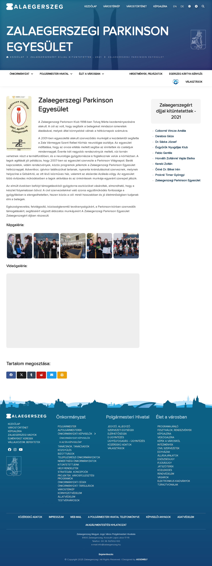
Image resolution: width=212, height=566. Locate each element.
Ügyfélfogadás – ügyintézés (126, 441)
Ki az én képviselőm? (70, 442)
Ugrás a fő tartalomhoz (197, 1)
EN (175, 6)
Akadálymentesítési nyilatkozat (106, 525)
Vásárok (163, 477)
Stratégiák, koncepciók (73, 472)
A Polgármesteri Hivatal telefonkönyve (113, 517)
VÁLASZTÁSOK (194, 82)
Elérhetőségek (117, 434)
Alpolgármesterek (70, 430)
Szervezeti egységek (121, 430)
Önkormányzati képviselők (75, 434)
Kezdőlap (90, 6)
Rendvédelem (166, 474)
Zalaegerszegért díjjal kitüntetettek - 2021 (66, 57)
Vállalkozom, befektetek (24, 442)
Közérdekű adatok (120, 445)
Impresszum (56, 517)
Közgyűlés (65, 450)
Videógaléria (166, 437)
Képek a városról (169, 441)
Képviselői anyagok (158, 517)
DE (182, 6)
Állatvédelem (66, 497)
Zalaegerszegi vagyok (22, 435)
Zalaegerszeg (34, 6)
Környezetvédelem (70, 493)
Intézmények (165, 445)
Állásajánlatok (168, 455)
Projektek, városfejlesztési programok (76, 477)
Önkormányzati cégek (72, 482)
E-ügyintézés (116, 437)
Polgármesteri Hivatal (54, 74)
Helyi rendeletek (68, 468)
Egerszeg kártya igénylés (185, 74)
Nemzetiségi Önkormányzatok (77, 461)
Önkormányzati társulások (76, 486)
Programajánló (168, 426)
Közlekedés (165, 470)
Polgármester (67, 426)
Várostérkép (111, 6)
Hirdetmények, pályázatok (145, 74)
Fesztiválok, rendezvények (175, 430)
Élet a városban (89, 74)
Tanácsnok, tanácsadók (73, 446)
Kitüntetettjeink (68, 465)
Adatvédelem (185, 517)
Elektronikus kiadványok (174, 481)
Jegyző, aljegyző (119, 426)
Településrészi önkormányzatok (79, 457)
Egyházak (164, 452)
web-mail (75, 517)
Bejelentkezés (106, 554)
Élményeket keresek (20, 438)
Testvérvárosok (69, 500)
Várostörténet (136, 6)
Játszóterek (166, 466)
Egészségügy (166, 459)
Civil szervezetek (169, 448)
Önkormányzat (19, 74)
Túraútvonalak (168, 485)
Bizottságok (66, 454)
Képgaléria (160, 6)
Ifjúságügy (165, 463)
